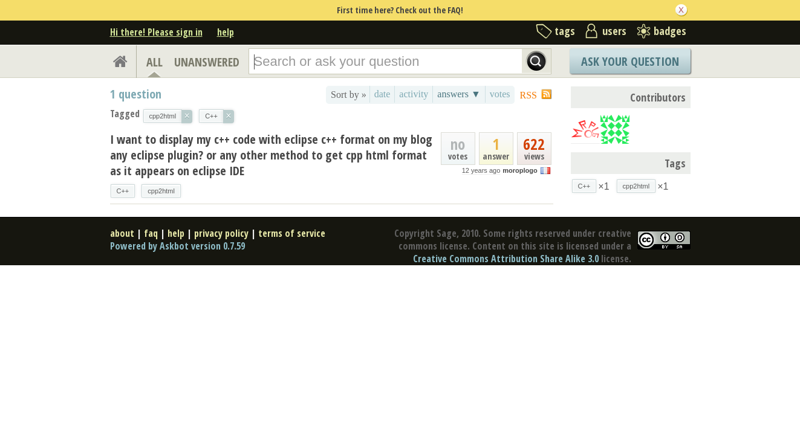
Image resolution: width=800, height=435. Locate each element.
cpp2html (161, 191)
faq (151, 233)
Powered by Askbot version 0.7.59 (177, 246)
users (614, 31)
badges (670, 31)
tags (564, 31)
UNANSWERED (206, 62)
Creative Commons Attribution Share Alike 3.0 (506, 258)
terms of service (291, 233)
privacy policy (221, 233)
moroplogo (519, 170)
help (225, 32)
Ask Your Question (630, 61)
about (122, 233)
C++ (123, 191)
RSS (528, 95)
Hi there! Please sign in (156, 32)
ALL (154, 62)
